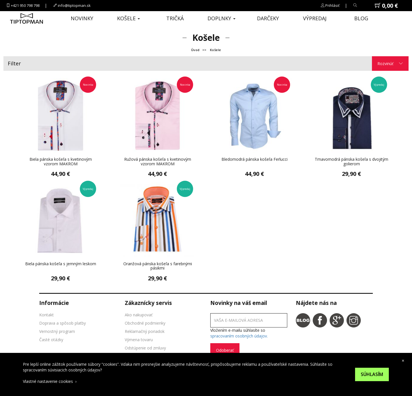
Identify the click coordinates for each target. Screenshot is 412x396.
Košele (128, 18)
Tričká (175, 18)
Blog (361, 18)
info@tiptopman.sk (74, 5)
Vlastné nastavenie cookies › (49, 381)
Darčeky (268, 18)
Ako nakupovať (138, 314)
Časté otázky (51, 339)
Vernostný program (57, 331)
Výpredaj (314, 18)
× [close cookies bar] (403, 360)
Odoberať (225, 350)
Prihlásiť (332, 5)
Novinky (82, 18)
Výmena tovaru (139, 339)
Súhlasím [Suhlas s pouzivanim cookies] (372, 374)
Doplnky (221, 18)
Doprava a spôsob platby (62, 323)
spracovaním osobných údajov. (239, 336)
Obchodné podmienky (145, 323)
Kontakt (46, 314)
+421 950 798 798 (25, 5)
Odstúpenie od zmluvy (145, 348)
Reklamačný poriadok (145, 331)
